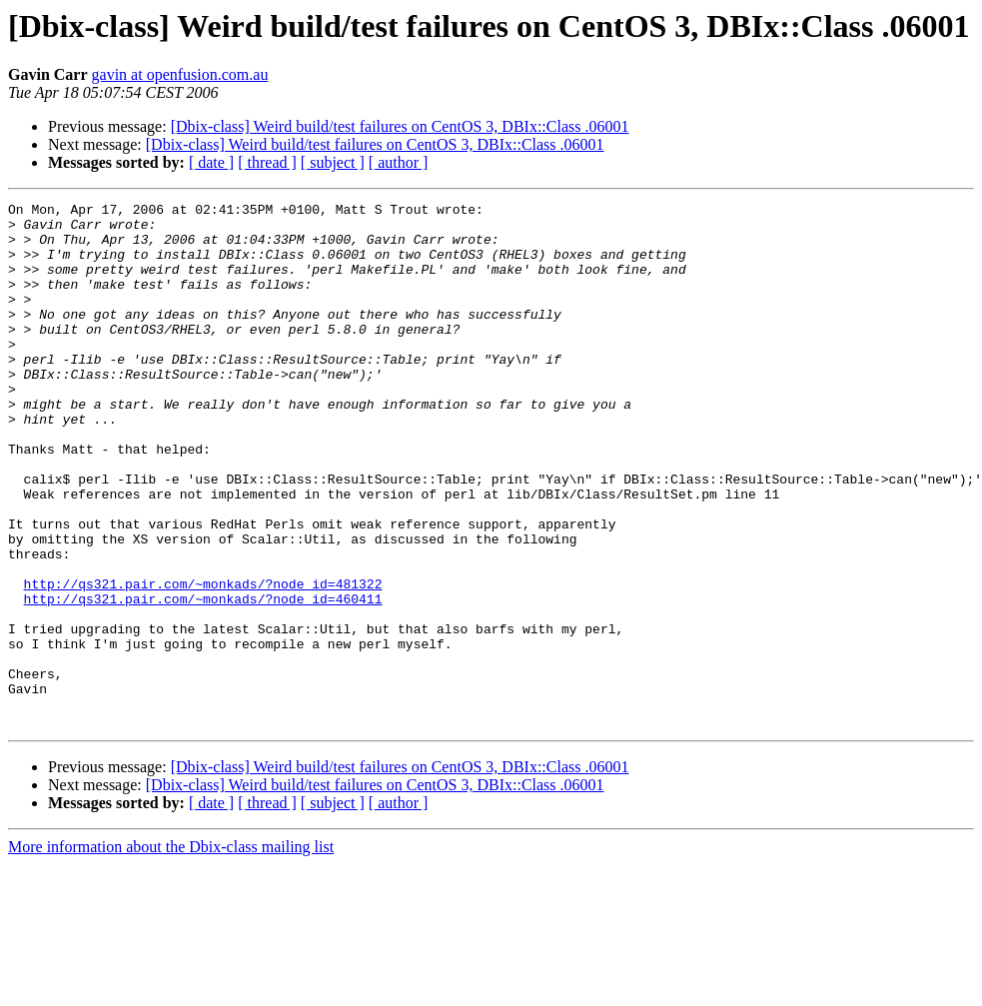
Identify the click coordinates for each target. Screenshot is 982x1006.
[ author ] (399, 162)
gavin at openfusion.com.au (180, 74)
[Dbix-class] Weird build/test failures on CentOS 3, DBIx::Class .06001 (400, 126)
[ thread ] (267, 162)
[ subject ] (333, 162)
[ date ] (211, 162)
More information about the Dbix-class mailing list (171, 951)
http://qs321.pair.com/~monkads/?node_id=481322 (203, 661)
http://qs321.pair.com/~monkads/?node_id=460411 (203, 679)
